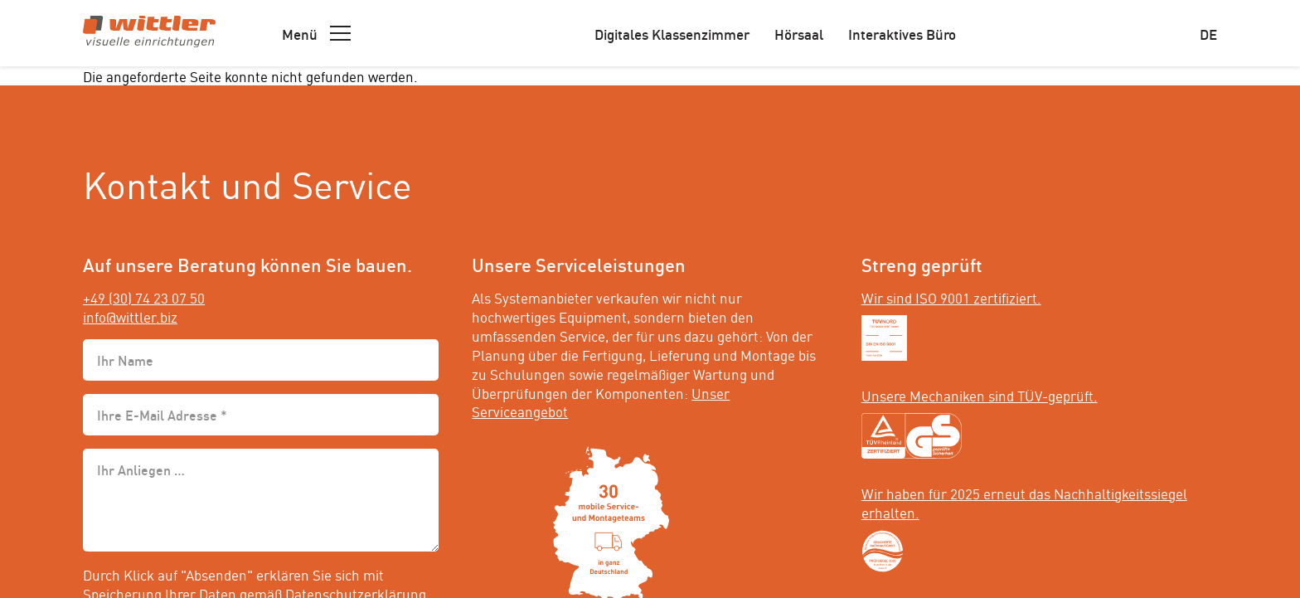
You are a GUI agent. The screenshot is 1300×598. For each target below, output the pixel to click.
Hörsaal (798, 33)
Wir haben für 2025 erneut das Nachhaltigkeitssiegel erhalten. (1024, 502)
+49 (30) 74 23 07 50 (144, 297)
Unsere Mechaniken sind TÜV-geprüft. (979, 395)
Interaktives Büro (902, 33)
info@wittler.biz (130, 316)
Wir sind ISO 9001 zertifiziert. (951, 297)
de (1208, 33)
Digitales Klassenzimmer (671, 33)
